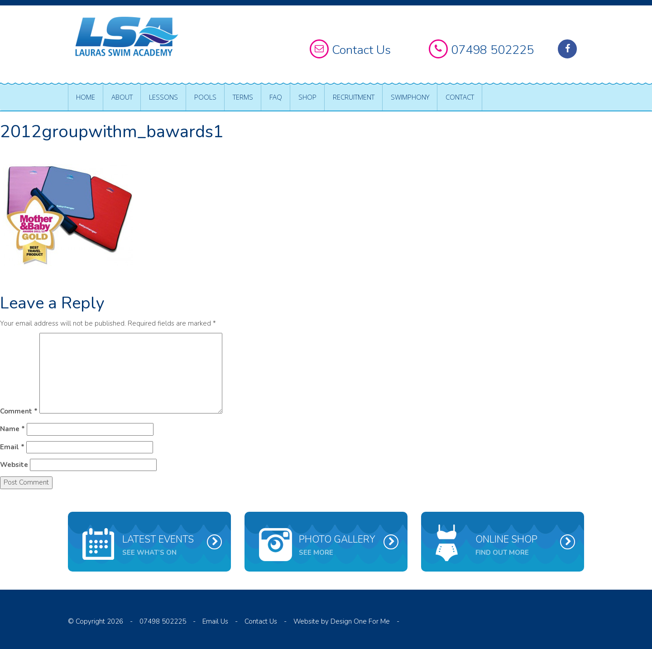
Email (12, 447)
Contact (460, 96)
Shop (307, 96)
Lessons (163, 96)
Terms (243, 96)
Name (12, 428)
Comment (19, 411)
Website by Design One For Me (341, 621)
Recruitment (353, 96)
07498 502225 (162, 621)
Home (85, 96)
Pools (205, 96)
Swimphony (410, 96)
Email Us (215, 621)
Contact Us (260, 621)
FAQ (275, 96)
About (122, 96)
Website (14, 464)
